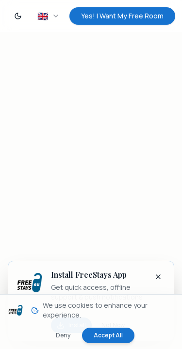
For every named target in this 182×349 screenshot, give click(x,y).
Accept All (108, 335)
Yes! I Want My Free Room (122, 15)
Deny (63, 335)
